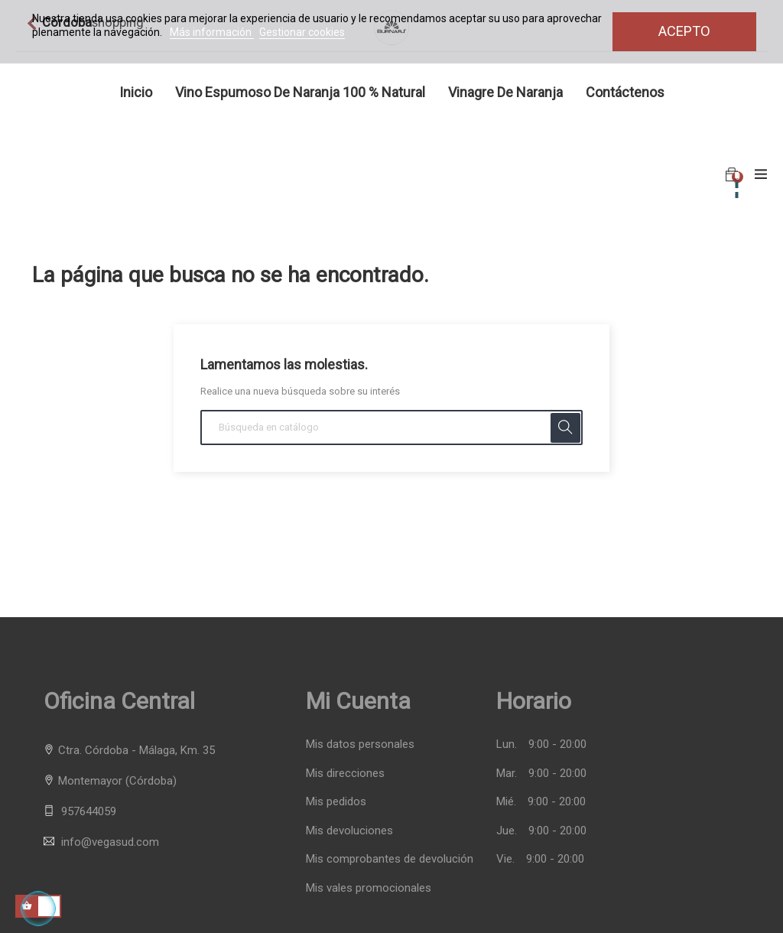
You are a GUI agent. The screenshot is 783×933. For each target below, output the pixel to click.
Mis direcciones (345, 773)
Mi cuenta (358, 701)
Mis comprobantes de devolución (389, 859)
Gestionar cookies (302, 32)
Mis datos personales (360, 744)
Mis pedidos (336, 801)
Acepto (684, 31)
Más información (212, 32)
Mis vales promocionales (368, 888)
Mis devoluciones (349, 830)
